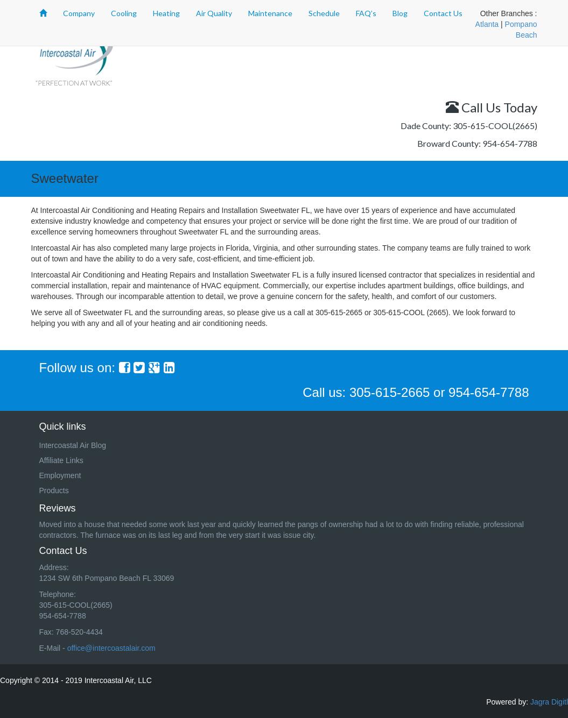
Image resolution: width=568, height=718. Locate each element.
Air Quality (214, 13)
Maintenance (270, 13)
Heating (166, 13)
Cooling (124, 13)
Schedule (324, 13)
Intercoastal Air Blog (73, 445)
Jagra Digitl (549, 702)
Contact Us (443, 13)
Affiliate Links (61, 460)
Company (79, 13)
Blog (400, 13)
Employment (60, 475)
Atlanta (487, 24)
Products (54, 490)
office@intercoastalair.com (111, 648)
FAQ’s (366, 13)
